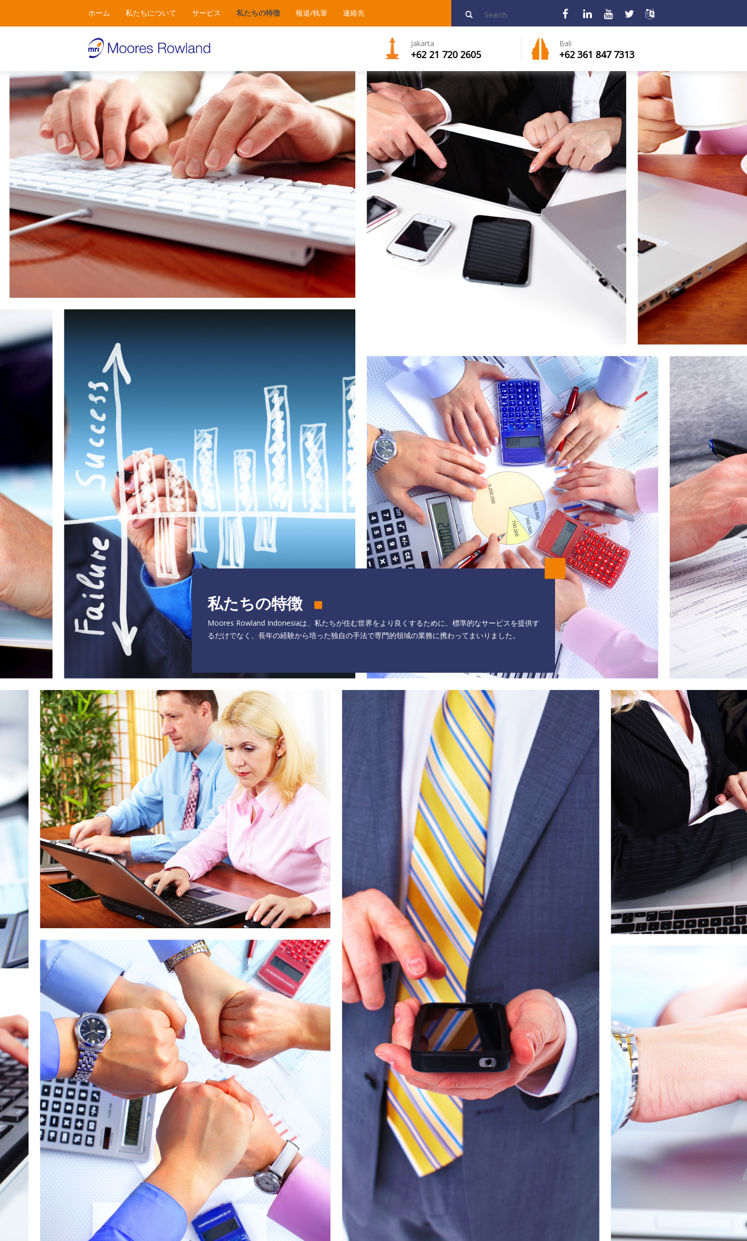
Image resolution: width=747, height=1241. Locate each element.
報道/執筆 (311, 13)
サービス (206, 13)
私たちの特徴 (258, 13)
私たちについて (151, 13)
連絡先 (354, 13)
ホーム (99, 13)
